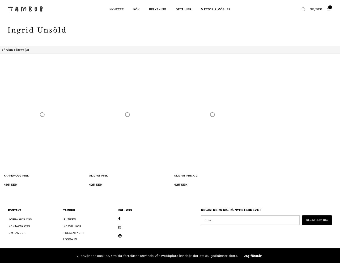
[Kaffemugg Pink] (42, 114)
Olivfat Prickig (186, 175)
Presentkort (74, 232)
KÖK (136, 9)
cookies (103, 256)
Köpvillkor (72, 226)
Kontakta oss (19, 226)
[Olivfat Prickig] (212, 114)
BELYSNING (157, 9)
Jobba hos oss (20, 219)
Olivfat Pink (98, 175)
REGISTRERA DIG (317, 220)
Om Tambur (17, 232)
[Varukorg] (329, 9)
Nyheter (116, 9)
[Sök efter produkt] (303, 9)
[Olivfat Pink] (127, 114)
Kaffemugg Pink (16, 175)
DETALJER (183, 9)
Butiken (70, 219)
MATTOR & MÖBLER (215, 9)
